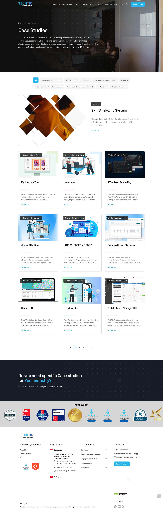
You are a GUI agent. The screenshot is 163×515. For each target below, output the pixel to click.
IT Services (102, 87)
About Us (99, 4)
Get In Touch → (122, 464)
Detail (95, 130)
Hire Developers (69, 4)
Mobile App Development (51, 80)
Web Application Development (78, 80)
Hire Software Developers (91, 454)
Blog (121, 4)
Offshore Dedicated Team (105, 80)
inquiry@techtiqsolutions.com (66, 471)
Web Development (119, 87)
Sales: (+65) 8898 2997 (64, 467)
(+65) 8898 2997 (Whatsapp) (127, 453)
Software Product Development (49, 87)
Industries (86, 4)
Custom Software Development (80, 87)
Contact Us (138, 4)
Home (20, 23)
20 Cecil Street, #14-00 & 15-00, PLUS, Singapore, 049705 (66, 462)
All (36, 80)
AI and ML (124, 80)
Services (54, 4)
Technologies (86, 463)
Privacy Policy (24, 504)
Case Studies (111, 4)
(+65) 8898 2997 (122, 450)
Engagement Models (89, 459)
